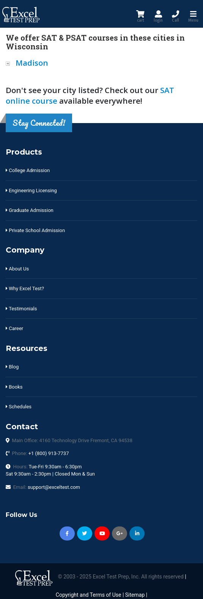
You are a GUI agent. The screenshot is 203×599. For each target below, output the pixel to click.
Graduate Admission (30, 210)
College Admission (28, 170)
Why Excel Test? (25, 288)
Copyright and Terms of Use (88, 595)
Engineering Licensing (31, 190)
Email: (46, 487)
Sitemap (135, 595)
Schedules (18, 406)
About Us (17, 269)
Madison (32, 62)
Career (14, 328)
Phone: (40, 453)
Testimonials (21, 308)
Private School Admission (35, 230)
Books (14, 387)
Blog (12, 367)
